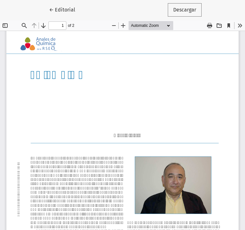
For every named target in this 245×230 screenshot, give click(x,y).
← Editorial (65, 9)
